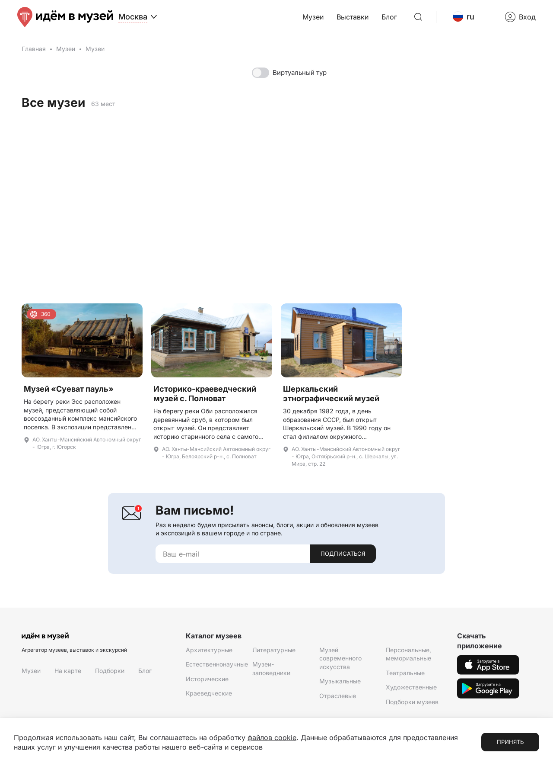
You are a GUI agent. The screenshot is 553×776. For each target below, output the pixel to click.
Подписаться (343, 553)
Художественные (411, 687)
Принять (510, 741)
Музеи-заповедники (271, 668)
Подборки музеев (412, 701)
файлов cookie (272, 737)
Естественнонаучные (217, 664)
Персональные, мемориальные (408, 654)
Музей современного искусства (340, 658)
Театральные (405, 672)
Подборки (109, 670)
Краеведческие (209, 693)
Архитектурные (209, 650)
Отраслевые (337, 695)
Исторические (207, 679)
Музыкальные (340, 681)
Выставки (353, 17)
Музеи (313, 17)
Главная (34, 48)
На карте (67, 670)
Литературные (274, 650)
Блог (389, 17)
